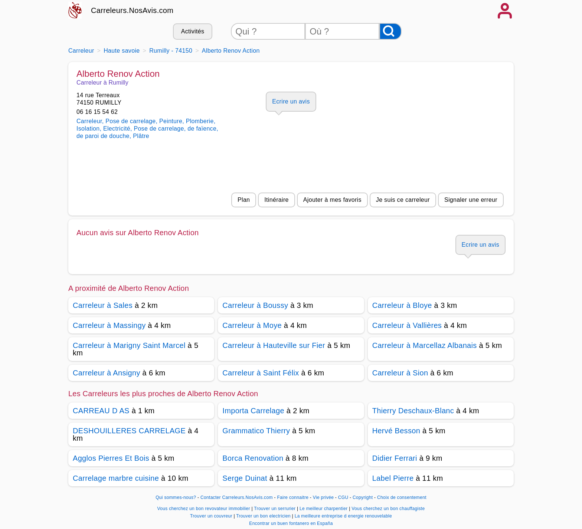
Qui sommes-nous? (176, 497)
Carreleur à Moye (252, 325)
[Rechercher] (390, 31)
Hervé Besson (396, 431)
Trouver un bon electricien (264, 516)
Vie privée (323, 497)
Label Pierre (393, 478)
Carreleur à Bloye (402, 305)
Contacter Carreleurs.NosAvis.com (236, 497)
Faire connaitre (292, 497)
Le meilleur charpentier (324, 508)
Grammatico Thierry (256, 431)
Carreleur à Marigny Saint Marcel (129, 345)
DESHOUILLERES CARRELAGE (129, 431)
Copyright (363, 497)
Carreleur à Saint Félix (260, 373)
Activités (192, 31)
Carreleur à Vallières (407, 325)
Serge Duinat (244, 478)
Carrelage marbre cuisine (116, 478)
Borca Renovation (252, 458)
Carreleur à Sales (103, 305)
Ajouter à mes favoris (332, 200)
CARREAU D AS (101, 411)
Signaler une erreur (470, 200)
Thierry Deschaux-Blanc (413, 411)
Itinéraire (276, 200)
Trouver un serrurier (275, 508)
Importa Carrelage (253, 411)
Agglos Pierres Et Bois (111, 458)
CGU (343, 497)
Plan (244, 200)
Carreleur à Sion (400, 373)
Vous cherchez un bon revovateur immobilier (204, 508)
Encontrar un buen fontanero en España (291, 523)
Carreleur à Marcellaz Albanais (424, 345)
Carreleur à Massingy (109, 325)
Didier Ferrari (394, 458)
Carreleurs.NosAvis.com (132, 10)
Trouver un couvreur (211, 516)
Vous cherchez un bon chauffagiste (388, 508)
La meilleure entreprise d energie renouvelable (343, 516)
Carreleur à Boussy (255, 305)
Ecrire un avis (291, 101)
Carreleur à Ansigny (106, 373)
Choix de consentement (401, 497)
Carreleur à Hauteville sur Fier (273, 345)
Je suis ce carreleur (403, 200)
